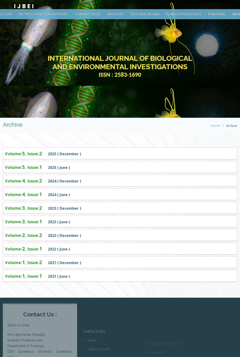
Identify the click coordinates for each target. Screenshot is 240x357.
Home (215, 125)
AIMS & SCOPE (98, 354)
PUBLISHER (216, 13)
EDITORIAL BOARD (145, 13)
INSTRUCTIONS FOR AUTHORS (43, 13)
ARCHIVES (115, 13)
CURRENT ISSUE (87, 13)
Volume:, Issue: (24, 153)
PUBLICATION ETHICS (184, 13)
